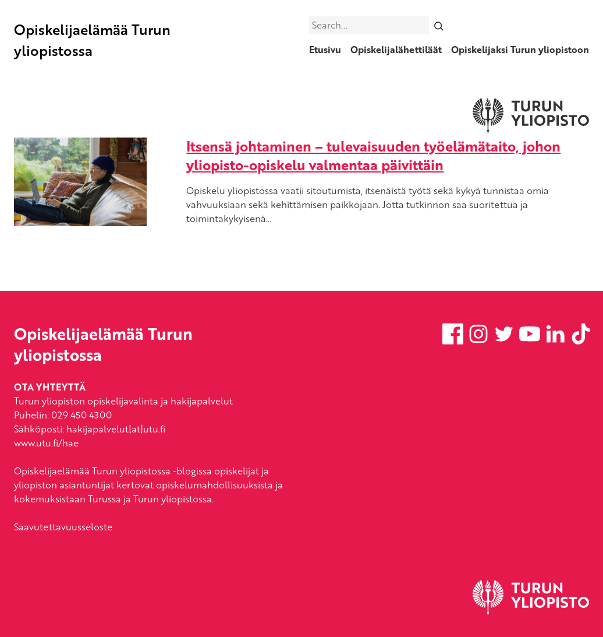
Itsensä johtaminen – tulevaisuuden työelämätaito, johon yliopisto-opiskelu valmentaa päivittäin (373, 155)
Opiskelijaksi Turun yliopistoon (520, 50)
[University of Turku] (531, 611)
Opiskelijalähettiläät (396, 50)
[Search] (439, 25)
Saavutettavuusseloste (63, 527)
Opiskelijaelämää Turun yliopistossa (92, 40)
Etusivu (325, 50)
